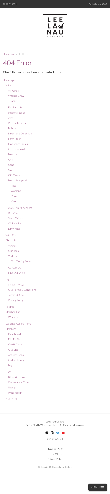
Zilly (10, 117)
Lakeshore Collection (20, 133)
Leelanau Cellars (55, 421)
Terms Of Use (16, 294)
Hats (13, 185)
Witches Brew (16, 95)
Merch (14, 201)
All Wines (13, 90)
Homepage (9, 53)
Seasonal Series (17, 112)
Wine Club (11, 235)
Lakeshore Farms (18, 143)
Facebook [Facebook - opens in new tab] (46, 432)
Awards (12, 245)
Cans (11, 164)
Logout (12, 365)
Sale (10, 169)
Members (11, 328)
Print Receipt (15, 392)
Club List (13, 349)
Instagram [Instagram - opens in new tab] (52, 432)
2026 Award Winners (20, 207)
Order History (16, 360)
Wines (9, 85)
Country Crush (17, 149)
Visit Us (12, 256)
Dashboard (14, 334)
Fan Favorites (16, 107)
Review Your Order (19, 382)
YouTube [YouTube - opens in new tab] (63, 432)
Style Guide (12, 399)
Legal (8, 279)
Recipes (10, 306)
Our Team (13, 250)
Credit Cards (15, 344)
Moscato (13, 154)
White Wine (15, 223)
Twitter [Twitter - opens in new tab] (57, 432)
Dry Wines (14, 228)
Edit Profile (14, 339)
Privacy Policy (15, 300)
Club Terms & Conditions (22, 289)
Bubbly (12, 128)
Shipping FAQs (16, 284)
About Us (11, 240)
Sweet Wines (15, 218)
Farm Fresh (14, 138)
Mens (14, 196)
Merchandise (13, 311)
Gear (14, 100)
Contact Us (14, 267)
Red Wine (13, 213)
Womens (16, 190)
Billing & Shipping (17, 377)
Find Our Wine (16, 272)
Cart (8, 371)
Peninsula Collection (19, 123)
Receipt (12, 387)
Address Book (16, 354)
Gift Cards (14, 175)
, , (55, 425)
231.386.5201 (10, 4)
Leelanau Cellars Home (18, 323)
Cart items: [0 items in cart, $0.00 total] (98, 4)
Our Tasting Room (21, 261)
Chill (10, 159)
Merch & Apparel (17, 180)
